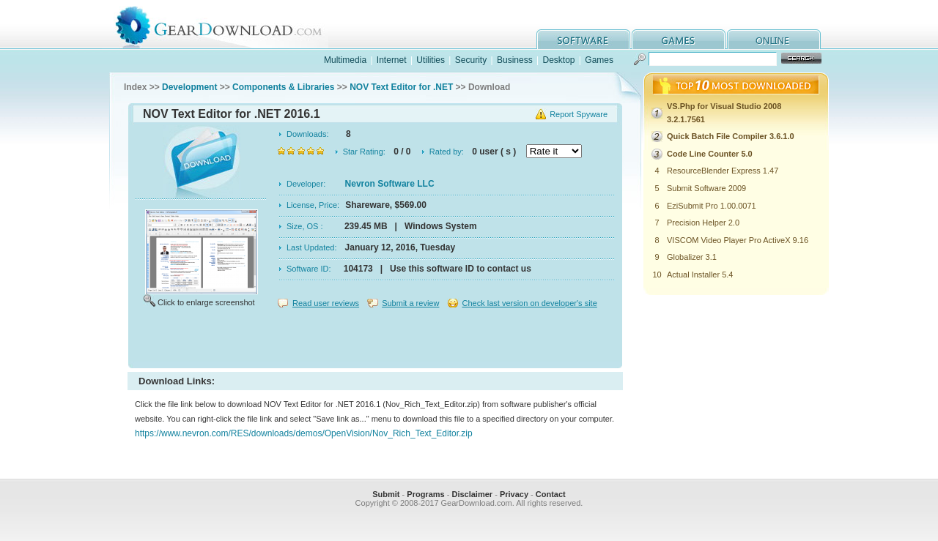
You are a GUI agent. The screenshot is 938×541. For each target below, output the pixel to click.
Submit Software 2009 (706, 188)
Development (189, 87)
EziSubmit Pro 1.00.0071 (711, 205)
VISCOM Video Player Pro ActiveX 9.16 (737, 240)
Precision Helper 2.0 (703, 222)
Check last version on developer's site (529, 303)
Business (515, 60)
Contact (551, 494)
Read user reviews (325, 303)
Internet (392, 60)
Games (599, 60)
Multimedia (345, 60)
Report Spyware (579, 114)
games (678, 39)
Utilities (430, 60)
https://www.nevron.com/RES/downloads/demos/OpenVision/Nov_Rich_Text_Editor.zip (304, 433)
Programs (425, 494)
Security (471, 60)
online (774, 39)
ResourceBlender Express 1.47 (722, 170)
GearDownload (229, 24)
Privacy (514, 494)
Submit (385, 494)
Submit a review (410, 303)
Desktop (558, 60)
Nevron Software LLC (390, 184)
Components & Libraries (283, 87)
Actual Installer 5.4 (700, 274)
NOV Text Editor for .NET (401, 87)
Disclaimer (471, 494)
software (583, 39)
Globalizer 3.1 (692, 257)
